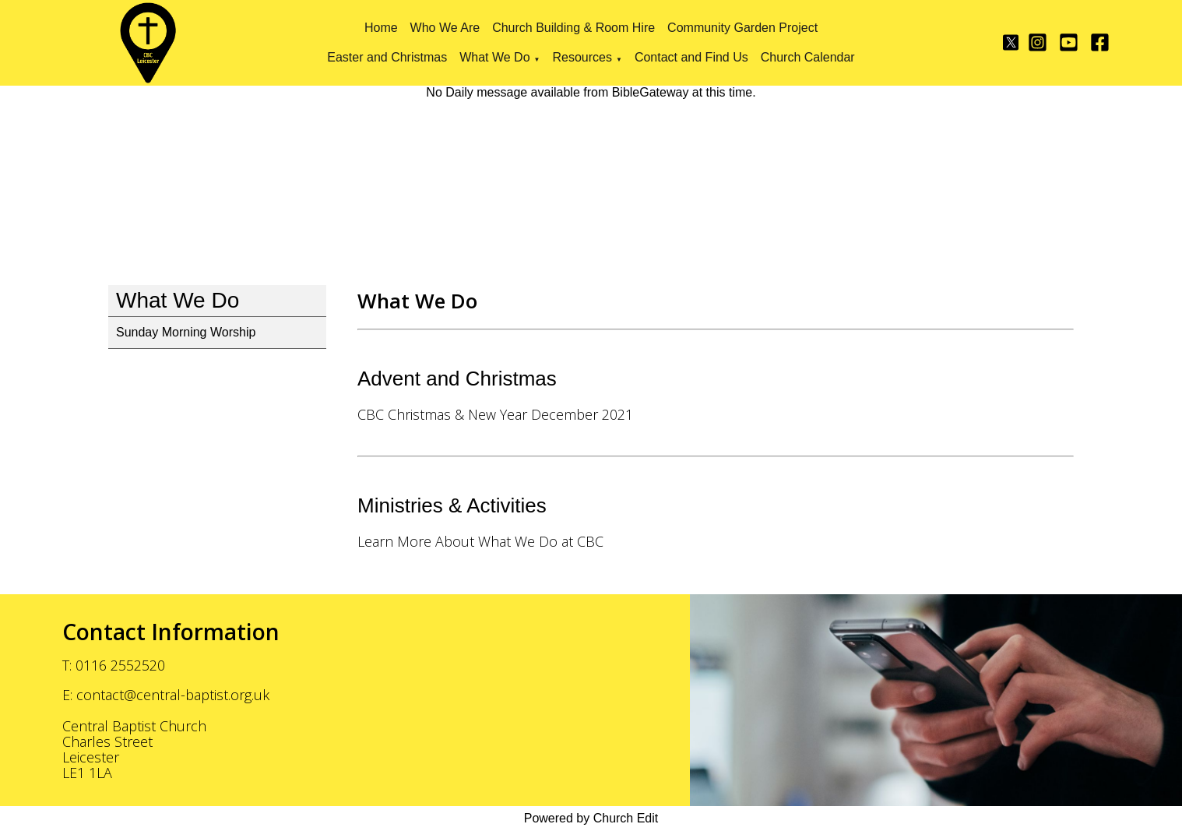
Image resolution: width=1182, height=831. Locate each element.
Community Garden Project (742, 27)
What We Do (494, 57)
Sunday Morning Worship (185, 332)
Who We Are (445, 27)
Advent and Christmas (457, 378)
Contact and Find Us (691, 57)
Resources (581, 57)
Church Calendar (808, 57)
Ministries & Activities (452, 505)
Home (381, 27)
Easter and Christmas (387, 57)
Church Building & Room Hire (573, 27)
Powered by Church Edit (591, 818)
